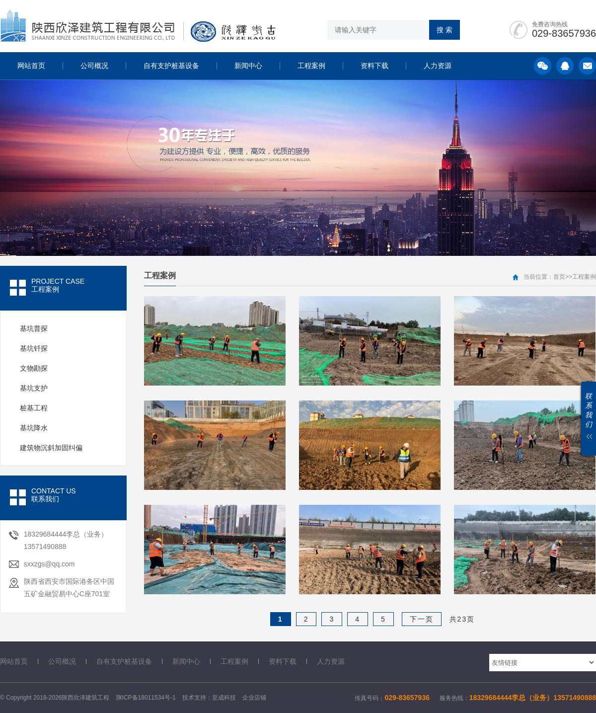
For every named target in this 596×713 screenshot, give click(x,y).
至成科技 (224, 697)
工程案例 (311, 66)
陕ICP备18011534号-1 (146, 697)
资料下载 (374, 66)
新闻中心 (248, 66)
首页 (559, 276)
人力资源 (437, 66)
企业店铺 (254, 697)
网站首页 (31, 66)
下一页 (422, 619)
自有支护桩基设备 (171, 66)
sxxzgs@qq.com (49, 564)
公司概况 (94, 66)
